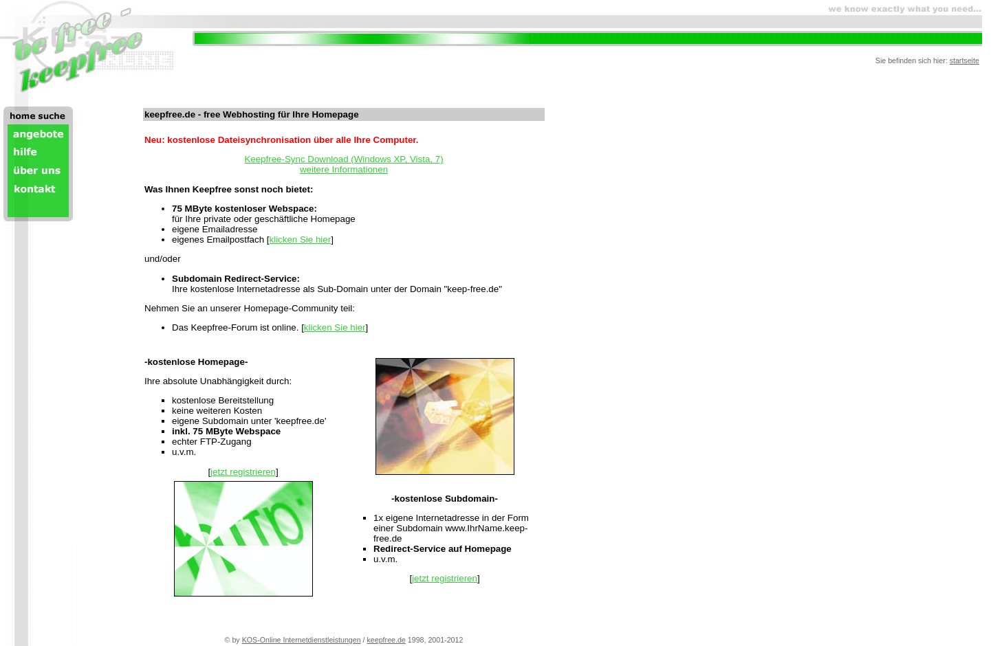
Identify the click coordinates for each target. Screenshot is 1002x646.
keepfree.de (386, 640)
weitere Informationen (344, 169)
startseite (964, 60)
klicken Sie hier (300, 239)
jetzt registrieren (243, 472)
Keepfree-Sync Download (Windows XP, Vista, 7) (343, 159)
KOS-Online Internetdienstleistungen (301, 640)
